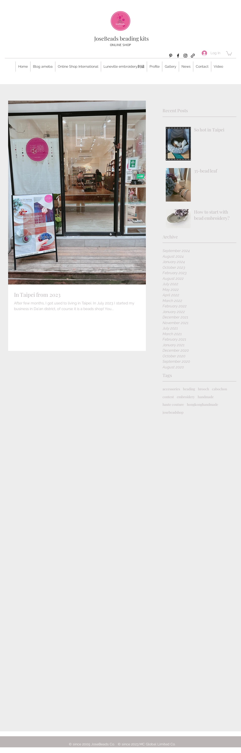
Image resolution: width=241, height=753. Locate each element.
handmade (206, 396)
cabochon (219, 389)
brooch (203, 389)
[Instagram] (185, 55)
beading (189, 389)
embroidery (186, 396)
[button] (229, 53)
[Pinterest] (170, 55)
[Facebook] (178, 55)
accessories (171, 389)
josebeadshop (173, 412)
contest (168, 396)
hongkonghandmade (202, 404)
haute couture (173, 404)
